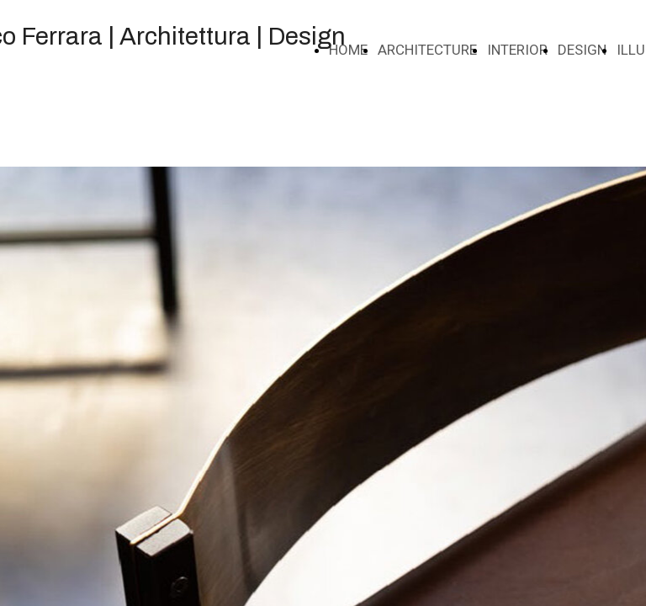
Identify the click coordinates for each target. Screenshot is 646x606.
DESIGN (582, 49)
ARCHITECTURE (427, 49)
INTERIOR (517, 49)
